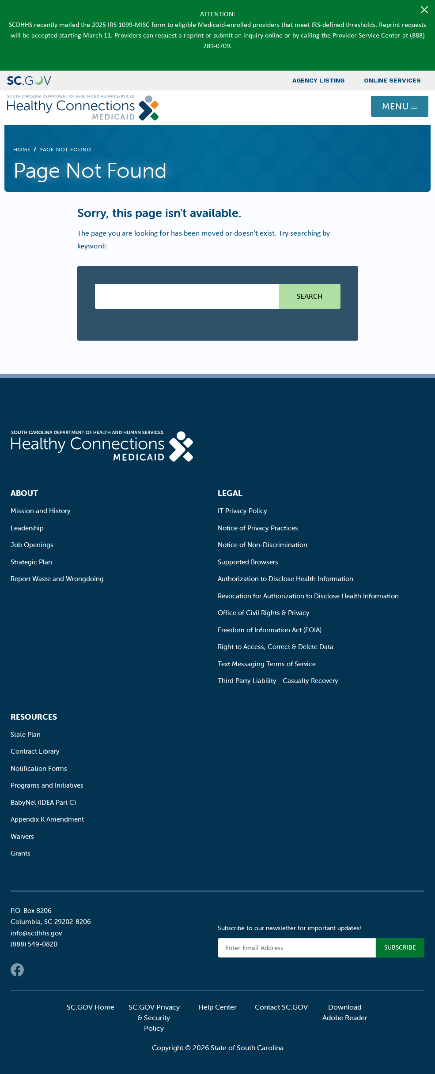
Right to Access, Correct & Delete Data (275, 646)
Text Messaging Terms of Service (267, 664)
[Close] (424, 9)
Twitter (35, 969)
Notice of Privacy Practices (258, 528)
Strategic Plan (31, 562)
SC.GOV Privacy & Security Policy (154, 1018)
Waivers (22, 836)
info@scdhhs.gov (36, 933)
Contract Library (35, 751)
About (24, 493)
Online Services (392, 80)
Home (22, 149)
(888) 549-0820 (34, 944)
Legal (230, 493)
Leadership (27, 528)
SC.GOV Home (90, 1007)
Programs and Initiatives (47, 785)
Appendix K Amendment (47, 819)
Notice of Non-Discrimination (262, 545)
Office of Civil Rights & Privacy (264, 612)
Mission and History (41, 511)
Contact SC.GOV (281, 1007)
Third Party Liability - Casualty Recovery (278, 680)
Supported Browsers (248, 562)
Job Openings (32, 545)
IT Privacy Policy (242, 511)
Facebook (17, 969)
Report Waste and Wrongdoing (57, 579)
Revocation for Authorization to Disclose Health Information (308, 596)
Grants (20, 853)
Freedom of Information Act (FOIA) (270, 630)
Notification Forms (39, 768)
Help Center (217, 1007)
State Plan (26, 734)
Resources (34, 717)
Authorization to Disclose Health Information (285, 579)
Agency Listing (318, 80)
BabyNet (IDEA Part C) (43, 802)
